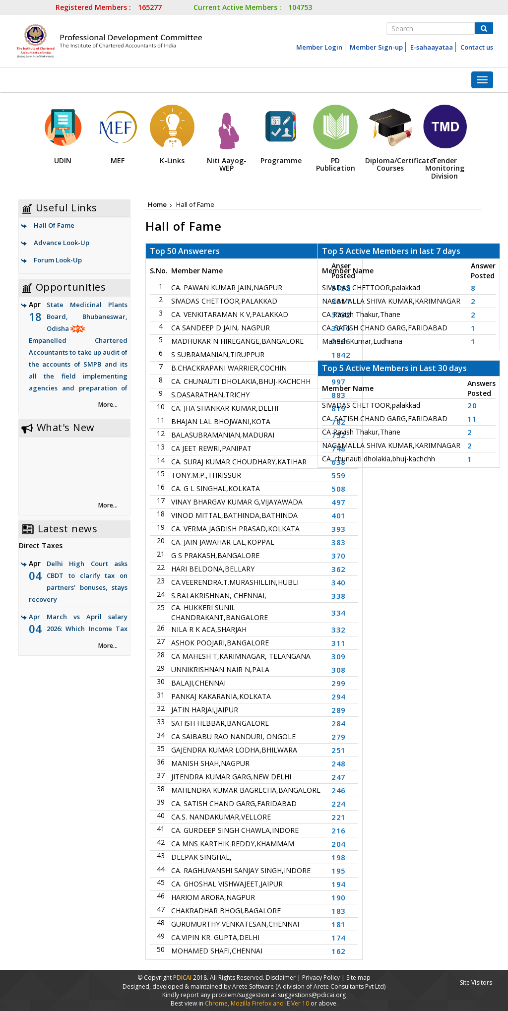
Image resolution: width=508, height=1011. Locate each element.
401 (338, 515)
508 (338, 489)
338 (338, 596)
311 (338, 643)
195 (338, 871)
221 (338, 817)
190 (338, 897)
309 (338, 656)
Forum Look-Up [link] (58, 259)
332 (338, 629)
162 (338, 951)
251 (338, 750)
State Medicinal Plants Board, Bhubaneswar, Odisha (78, 353)
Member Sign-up (376, 47)
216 (338, 830)
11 (472, 419)
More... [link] (108, 404)
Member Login (319, 47)
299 (338, 683)
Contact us (476, 47)
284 (338, 723)
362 (338, 569)
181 (338, 924)
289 (338, 710)
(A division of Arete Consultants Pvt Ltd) (330, 986)
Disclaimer (281, 977)
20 (472, 405)
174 (338, 938)
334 (338, 613)
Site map (358, 977)
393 (338, 529)
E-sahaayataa (431, 47)
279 (338, 737)
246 (338, 790)
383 (338, 542)
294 (338, 696)
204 (338, 844)
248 (338, 763)
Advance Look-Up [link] (61, 242)
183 (338, 911)
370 (338, 556)
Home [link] (157, 204)
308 (338, 670)
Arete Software (253, 986)
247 (338, 777)
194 (338, 884)
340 (338, 582)
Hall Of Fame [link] (54, 225)
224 (338, 804)
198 (338, 857)
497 (338, 502)
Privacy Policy (321, 977)
